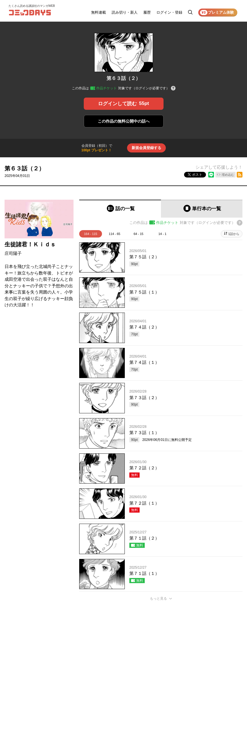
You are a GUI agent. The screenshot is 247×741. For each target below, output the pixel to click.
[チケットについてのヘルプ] (173, 88)
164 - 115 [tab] (90, 234)
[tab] (120, 209)
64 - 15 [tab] (138, 234)
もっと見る (158, 598)
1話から (233, 234)
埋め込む (228, 174)
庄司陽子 (13, 253)
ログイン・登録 (169, 12)
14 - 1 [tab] (162, 234)
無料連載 (98, 12)
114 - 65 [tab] (114, 234)
